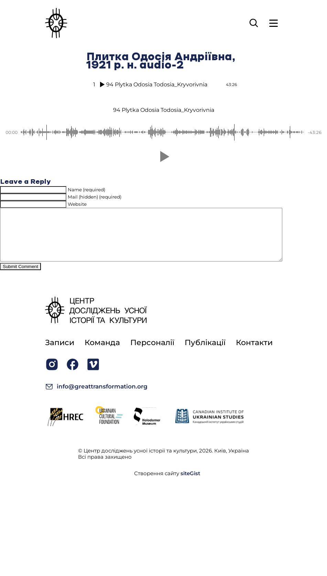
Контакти (254, 353)
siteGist (190, 483)
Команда (102, 353)
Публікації (205, 353)
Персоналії (152, 353)
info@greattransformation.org (96, 397)
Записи (59, 353)
